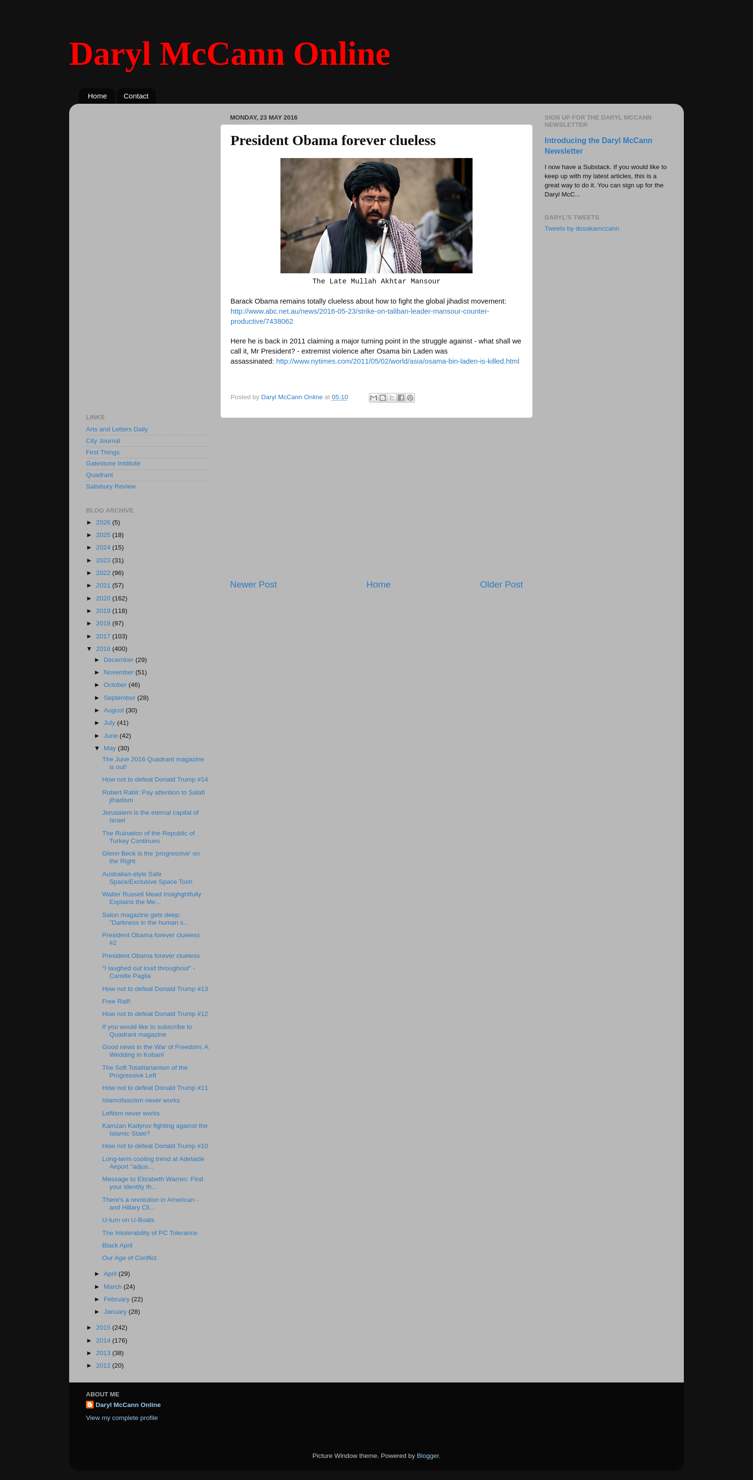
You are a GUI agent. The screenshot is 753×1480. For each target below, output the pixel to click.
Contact (136, 96)
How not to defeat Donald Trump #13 (155, 988)
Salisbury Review (111, 486)
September (120, 697)
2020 (104, 598)
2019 (104, 610)
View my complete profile (122, 1417)
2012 (104, 1365)
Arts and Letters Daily (117, 429)
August (115, 710)
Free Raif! (116, 1001)
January (116, 1311)
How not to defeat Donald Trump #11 (155, 1087)
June (112, 735)
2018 (104, 623)
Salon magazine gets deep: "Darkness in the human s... (145, 918)
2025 (104, 534)
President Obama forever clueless (151, 955)
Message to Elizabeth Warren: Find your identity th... (152, 1182)
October (116, 684)
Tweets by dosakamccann (582, 228)
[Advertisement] (376, 498)
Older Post (501, 584)
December (119, 659)
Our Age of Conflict (129, 1257)
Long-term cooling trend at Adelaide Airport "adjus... (153, 1162)
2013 (104, 1353)
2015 (104, 1327)
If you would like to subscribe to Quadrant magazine (147, 1030)
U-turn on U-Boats (128, 1219)
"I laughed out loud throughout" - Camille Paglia (148, 972)
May (111, 748)
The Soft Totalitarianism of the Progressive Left (145, 1071)
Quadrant (99, 474)
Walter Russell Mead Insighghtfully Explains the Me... (152, 898)
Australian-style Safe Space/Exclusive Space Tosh (147, 877)
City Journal (103, 440)
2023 (104, 560)
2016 (104, 648)
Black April (117, 1245)
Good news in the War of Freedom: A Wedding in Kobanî (155, 1050)
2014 (104, 1340)
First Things (103, 452)
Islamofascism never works (141, 1100)
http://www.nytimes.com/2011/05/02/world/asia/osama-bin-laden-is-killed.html (398, 361)
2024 (104, 547)
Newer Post (253, 584)
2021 (104, 585)
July (110, 722)
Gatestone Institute (113, 463)
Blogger (428, 1455)
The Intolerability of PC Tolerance (150, 1232)
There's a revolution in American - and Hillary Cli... (150, 1203)
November (119, 672)
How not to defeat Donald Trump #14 (155, 779)
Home (97, 96)
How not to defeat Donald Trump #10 (155, 1146)
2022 (104, 572)
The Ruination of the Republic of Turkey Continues (148, 837)
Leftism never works (131, 1113)
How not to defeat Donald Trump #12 (155, 1013)
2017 (104, 636)
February (118, 1299)
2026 (104, 522)
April (111, 1273)
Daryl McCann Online (229, 53)
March (113, 1286)
